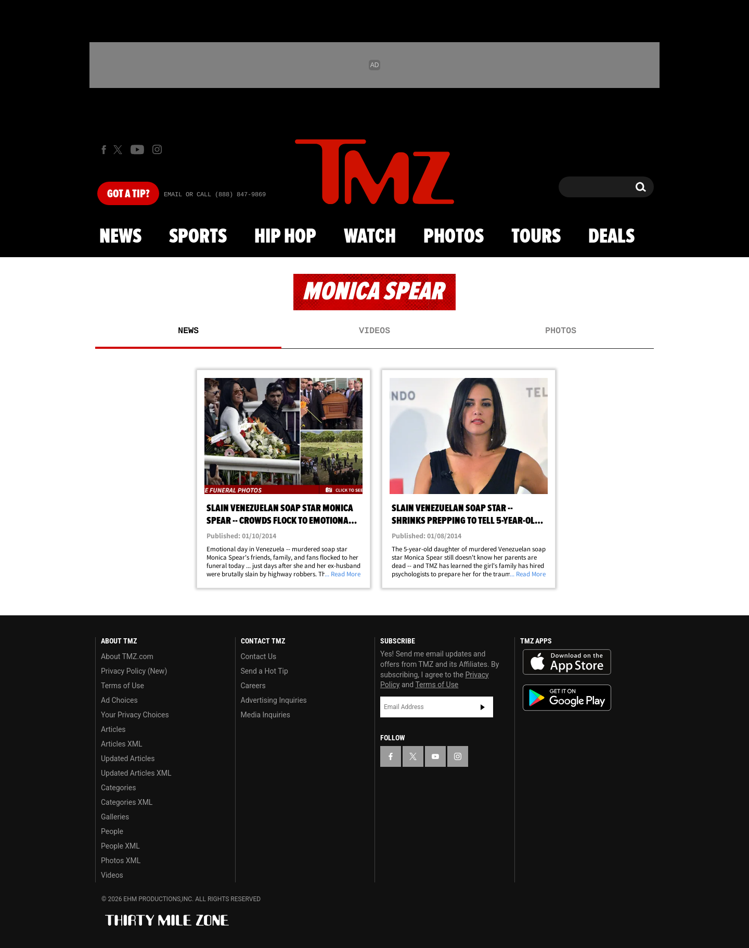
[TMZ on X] (119, 149)
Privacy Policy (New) (134, 671)
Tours (536, 236)
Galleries (115, 817)
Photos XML (120, 860)
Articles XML (122, 744)
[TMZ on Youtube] (137, 149)
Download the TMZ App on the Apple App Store (567, 662)
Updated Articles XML (136, 773)
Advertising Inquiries (274, 700)
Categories (118, 787)
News (120, 236)
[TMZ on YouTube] (435, 756)
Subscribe (482, 707)
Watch (370, 236)
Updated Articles (127, 758)
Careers (253, 685)
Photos (453, 236)
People (112, 831)
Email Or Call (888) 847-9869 (215, 194)
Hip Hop (285, 236)
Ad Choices (119, 700)
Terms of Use (122, 685)
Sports (198, 236)
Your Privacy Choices (135, 715)
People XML (120, 846)
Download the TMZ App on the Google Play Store (567, 698)
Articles (113, 729)
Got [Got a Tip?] (128, 194)
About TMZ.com (127, 656)
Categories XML (126, 802)
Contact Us (259, 656)
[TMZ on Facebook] (103, 149)
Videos (374, 331)
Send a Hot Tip (264, 671)
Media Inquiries (265, 715)
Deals (611, 236)
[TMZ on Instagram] (157, 149)
